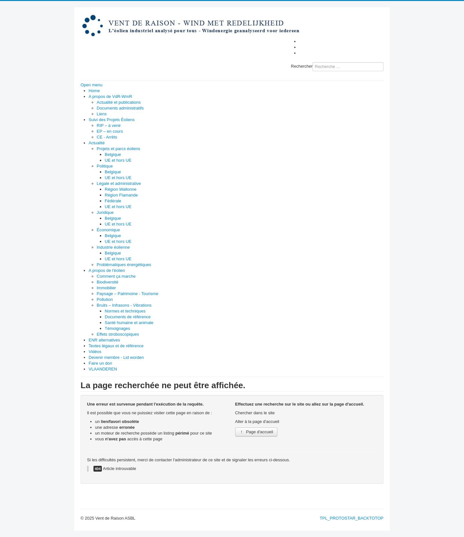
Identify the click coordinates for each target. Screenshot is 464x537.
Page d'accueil (256, 431)
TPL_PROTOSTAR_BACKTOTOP (351, 518)
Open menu (91, 84)
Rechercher (302, 66)
